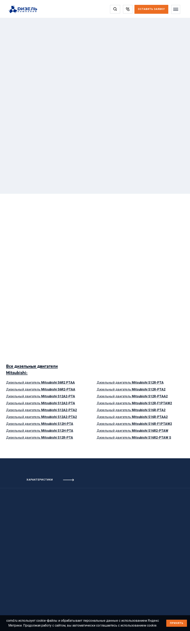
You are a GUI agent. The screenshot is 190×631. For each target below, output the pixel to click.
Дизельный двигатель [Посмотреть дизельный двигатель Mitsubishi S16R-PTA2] (131, 410)
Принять (176, 623)
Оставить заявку (151, 9)
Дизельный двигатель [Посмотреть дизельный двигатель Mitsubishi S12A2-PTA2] (41, 410)
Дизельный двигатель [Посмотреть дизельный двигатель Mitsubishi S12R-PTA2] (131, 389)
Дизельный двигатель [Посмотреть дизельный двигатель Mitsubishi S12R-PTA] (39, 437)
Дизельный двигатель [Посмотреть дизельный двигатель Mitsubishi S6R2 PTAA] (40, 382)
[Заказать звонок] (128, 9)
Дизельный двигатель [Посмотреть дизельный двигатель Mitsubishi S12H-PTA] (39, 424)
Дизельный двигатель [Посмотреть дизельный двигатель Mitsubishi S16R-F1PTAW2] (134, 424)
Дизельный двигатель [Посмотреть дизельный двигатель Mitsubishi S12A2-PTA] (40, 396)
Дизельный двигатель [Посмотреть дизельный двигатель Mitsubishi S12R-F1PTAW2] (134, 403)
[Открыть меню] (175, 9)
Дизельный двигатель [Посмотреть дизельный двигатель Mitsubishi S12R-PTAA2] (132, 396)
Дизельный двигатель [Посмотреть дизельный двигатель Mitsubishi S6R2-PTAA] (40, 389)
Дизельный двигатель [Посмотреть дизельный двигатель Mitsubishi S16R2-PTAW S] (134, 437)
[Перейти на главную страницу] (25, 10)
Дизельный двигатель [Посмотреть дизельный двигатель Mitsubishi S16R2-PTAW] (132, 431)
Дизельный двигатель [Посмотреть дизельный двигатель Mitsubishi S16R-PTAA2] (132, 417)
